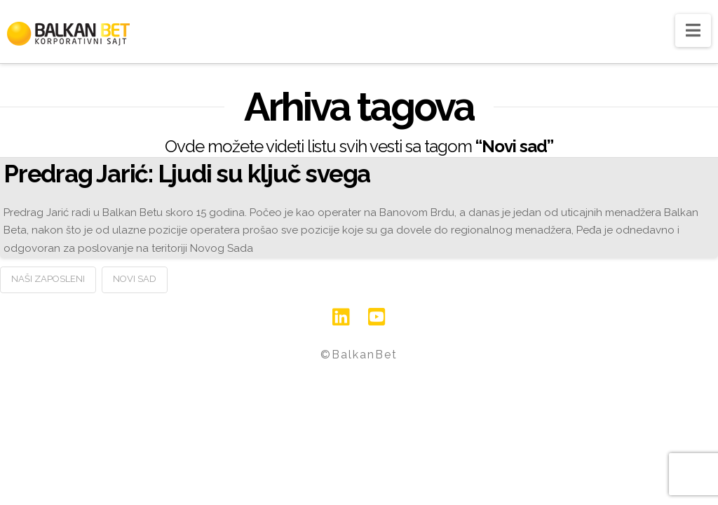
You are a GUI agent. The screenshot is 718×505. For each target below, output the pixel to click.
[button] (693, 30)
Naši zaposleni (48, 279)
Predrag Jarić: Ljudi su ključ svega (187, 173)
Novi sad (134, 279)
